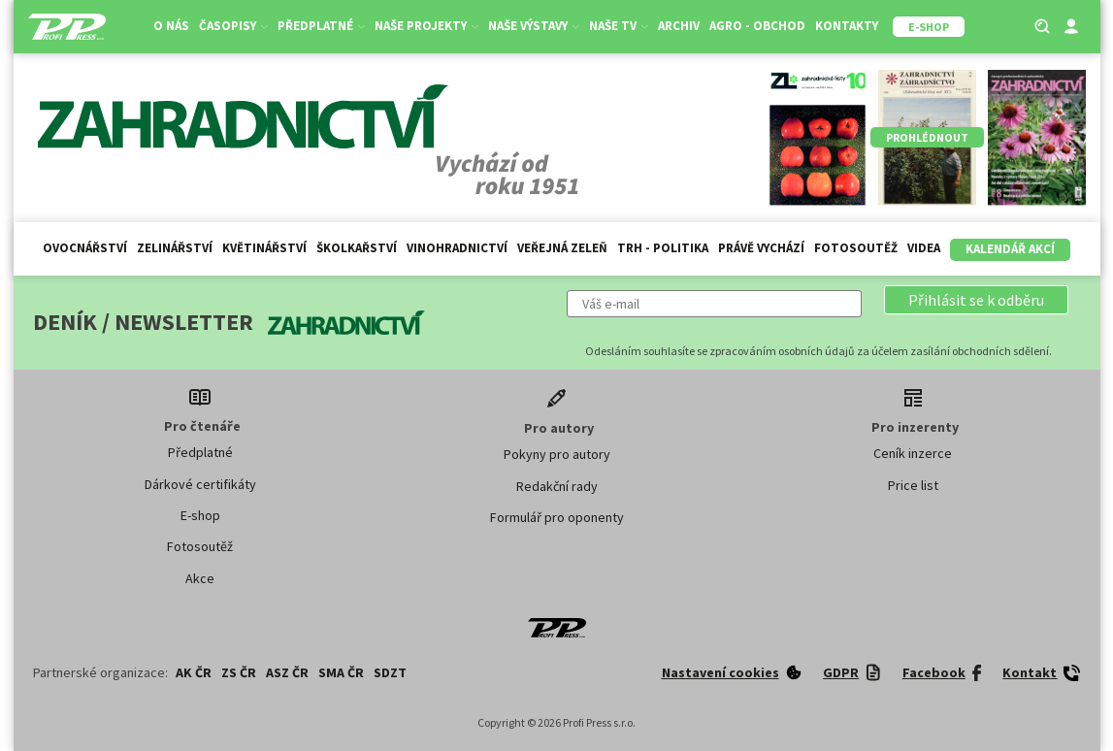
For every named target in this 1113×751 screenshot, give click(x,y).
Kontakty (846, 25)
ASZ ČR (287, 672)
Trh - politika (662, 248)
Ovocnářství (85, 248)
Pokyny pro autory (557, 454)
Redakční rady (557, 486)
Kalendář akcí (1010, 249)
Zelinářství (175, 248)
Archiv (679, 25)
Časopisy (233, 25)
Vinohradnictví (457, 248)
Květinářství (264, 248)
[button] (976, 299)
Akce (199, 578)
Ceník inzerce (912, 453)
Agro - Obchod (757, 25)
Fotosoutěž (856, 248)
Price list (913, 485)
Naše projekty (426, 25)
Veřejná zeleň (562, 248)
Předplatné (321, 25)
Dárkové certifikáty (200, 484)
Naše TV (618, 25)
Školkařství (356, 248)
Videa (923, 248)
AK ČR (194, 672)
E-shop (200, 515)
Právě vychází (761, 248)
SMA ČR (341, 672)
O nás (171, 25)
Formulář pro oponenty (557, 517)
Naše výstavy (533, 25)
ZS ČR (238, 672)
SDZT (390, 672)
